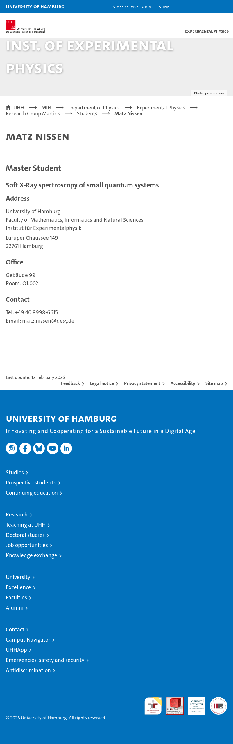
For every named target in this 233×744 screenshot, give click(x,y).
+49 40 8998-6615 (36, 312)
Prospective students (31, 482)
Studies (15, 472)
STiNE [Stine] (164, 6)
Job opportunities (27, 545)
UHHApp (16, 650)
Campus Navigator (28, 639)
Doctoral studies (25, 535)
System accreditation (218, 703)
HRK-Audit (193, 703)
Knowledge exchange (31, 555)
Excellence (18, 587)
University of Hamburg (35, 6)
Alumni (15, 607)
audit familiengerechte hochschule (153, 706)
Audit (171, 700)
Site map (214, 383)
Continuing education (32, 492)
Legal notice (102, 383)
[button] (210, 6)
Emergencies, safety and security (45, 660)
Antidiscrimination (28, 670)
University (18, 577)
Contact (15, 629)
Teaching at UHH (26, 524)
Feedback (70, 383)
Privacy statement (142, 383)
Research (17, 514)
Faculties (16, 597)
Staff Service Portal (133, 6)
